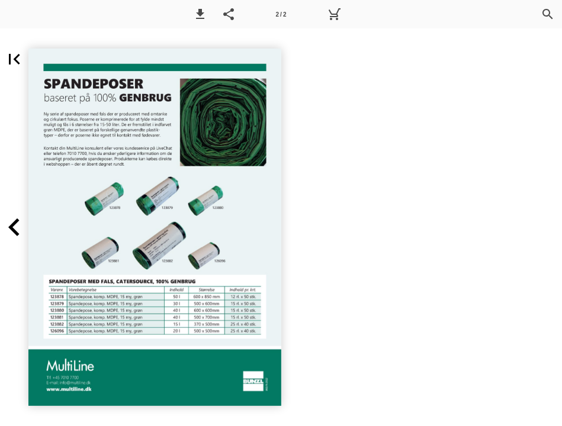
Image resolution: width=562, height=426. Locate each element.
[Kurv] (334, 14)
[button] (200, 14)
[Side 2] (281, 14)
